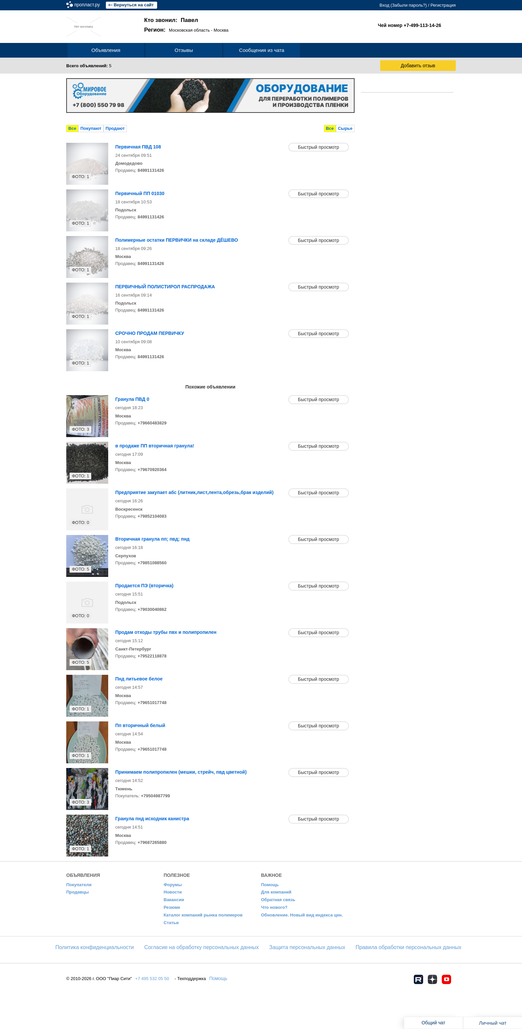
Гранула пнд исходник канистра (152, 818)
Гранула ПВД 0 (132, 399)
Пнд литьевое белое (138, 678)
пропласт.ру (111, 4)
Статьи (171, 922)
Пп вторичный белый (140, 725)
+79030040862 (151, 609)
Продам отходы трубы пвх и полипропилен (165, 632)
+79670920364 (151, 469)
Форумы (173, 884)
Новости (173, 892)
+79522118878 (151, 655)
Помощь (270, 884)
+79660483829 (151, 422)
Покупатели (79, 884)
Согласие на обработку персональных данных (201, 947)
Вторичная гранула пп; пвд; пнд (152, 539)
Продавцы (77, 892)
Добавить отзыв (418, 65)
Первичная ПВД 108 (138, 146)
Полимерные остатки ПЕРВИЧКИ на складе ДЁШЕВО (176, 240)
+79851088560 (151, 562)
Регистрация (443, 5)
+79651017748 (151, 702)
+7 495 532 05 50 (152, 978)
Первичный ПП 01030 (139, 193)
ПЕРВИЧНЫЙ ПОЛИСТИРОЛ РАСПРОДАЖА (165, 286)
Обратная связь (278, 899)
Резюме (172, 907)
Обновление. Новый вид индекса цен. (302, 914)
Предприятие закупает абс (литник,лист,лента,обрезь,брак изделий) (194, 492)
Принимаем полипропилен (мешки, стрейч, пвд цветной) (181, 772)
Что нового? (274, 907)
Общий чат (433, 1022)
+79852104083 (151, 516)
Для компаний (276, 892)
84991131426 (150, 170)
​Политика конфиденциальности (94, 947)
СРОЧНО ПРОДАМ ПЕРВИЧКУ (149, 333)
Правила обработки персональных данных (408, 947)
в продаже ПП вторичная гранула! (154, 445)
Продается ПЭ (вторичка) (144, 585)
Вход (384, 5)
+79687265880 (151, 842)
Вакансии (174, 899)
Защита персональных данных (307, 947)
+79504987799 (155, 795)
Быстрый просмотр (318, 147)
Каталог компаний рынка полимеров (203, 914)
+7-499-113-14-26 (422, 25)
